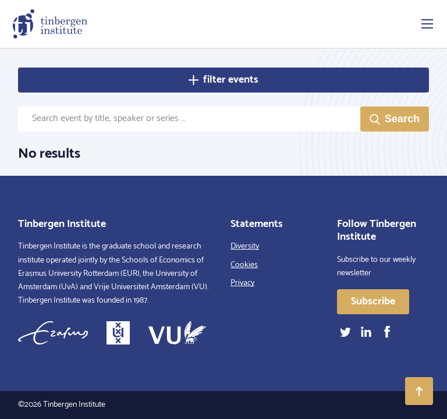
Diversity (244, 246)
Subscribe (373, 301)
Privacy (242, 283)
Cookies (244, 265)
